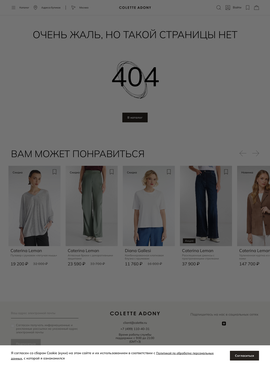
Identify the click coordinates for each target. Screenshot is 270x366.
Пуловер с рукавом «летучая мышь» (32, 255)
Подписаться (27, 344)
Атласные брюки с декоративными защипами (87, 255)
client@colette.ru (135, 322)
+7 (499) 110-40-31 (135, 328)
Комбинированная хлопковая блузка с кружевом (146, 255)
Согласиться (243, 356)
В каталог (135, 118)
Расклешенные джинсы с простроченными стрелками (202, 255)
